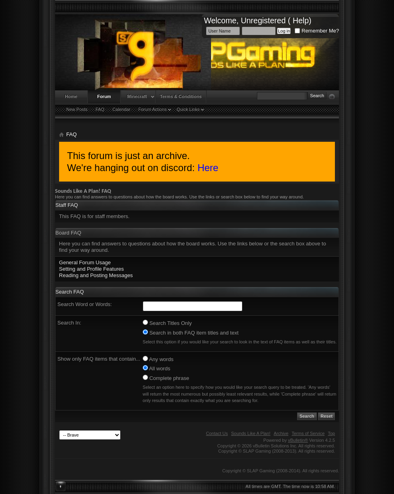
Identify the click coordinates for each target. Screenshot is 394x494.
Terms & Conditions (181, 96)
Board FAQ (68, 233)
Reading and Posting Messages (96, 275)
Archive (281, 433)
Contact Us (217, 433)
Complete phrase (166, 378)
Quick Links (187, 109)
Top (331, 433)
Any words (158, 359)
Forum (104, 96)
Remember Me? (317, 31)
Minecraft (137, 96)
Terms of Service (307, 433)
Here (207, 167)
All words (156, 368)
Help (301, 20)
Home (71, 96)
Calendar (121, 109)
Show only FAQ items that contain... (98, 359)
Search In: (69, 323)
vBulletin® (298, 440)
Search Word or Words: (84, 304)
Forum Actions (152, 109)
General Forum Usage (85, 262)
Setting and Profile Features (91, 269)
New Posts (77, 109)
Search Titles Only (167, 323)
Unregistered (263, 20)
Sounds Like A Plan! (251, 433)
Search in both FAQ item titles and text (190, 332)
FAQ (99, 109)
